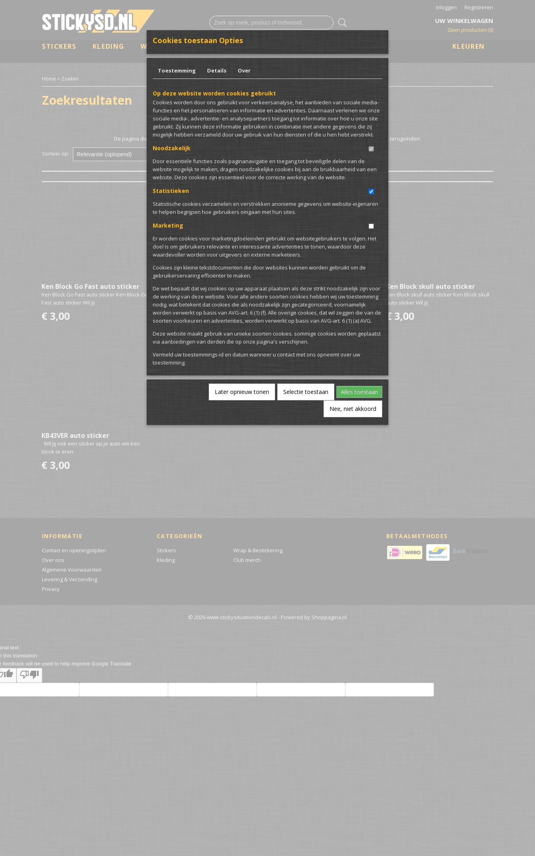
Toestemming (177, 70)
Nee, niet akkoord (353, 408)
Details (216, 70)
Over (244, 70)
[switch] (371, 148)
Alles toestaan (359, 392)
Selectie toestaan (305, 392)
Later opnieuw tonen (242, 392)
